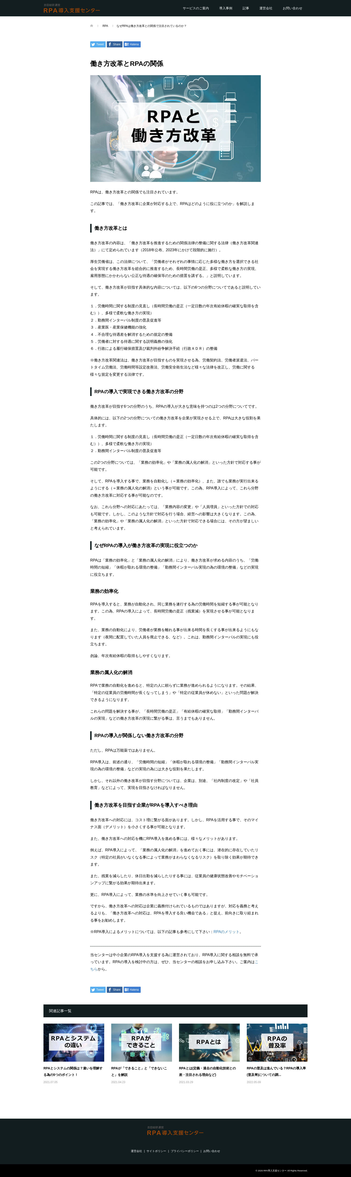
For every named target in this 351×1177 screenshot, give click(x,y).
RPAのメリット (227, 932)
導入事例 (225, 8)
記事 (246, 8)
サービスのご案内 (196, 8)
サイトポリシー (156, 1151)
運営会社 (265, 8)
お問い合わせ (292, 8)
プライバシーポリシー (185, 1151)
